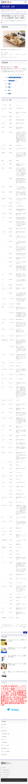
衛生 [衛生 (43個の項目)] (23, 701)
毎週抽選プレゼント (6, 748)
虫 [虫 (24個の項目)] (16, 701)
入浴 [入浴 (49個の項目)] (12, 693)
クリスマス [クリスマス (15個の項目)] (18, 688)
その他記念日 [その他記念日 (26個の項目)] (13, 686)
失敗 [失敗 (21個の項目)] (4, 695)
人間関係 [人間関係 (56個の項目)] (20, 691)
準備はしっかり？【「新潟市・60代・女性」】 (17, 671)
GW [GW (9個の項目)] (2, 686)
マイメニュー (5, 727)
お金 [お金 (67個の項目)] (5, 686)
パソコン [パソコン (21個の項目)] (18, 689)
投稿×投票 (4, 730)
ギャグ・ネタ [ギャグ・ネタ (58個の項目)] (9, 688)
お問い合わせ (5, 777)
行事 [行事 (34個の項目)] (19, 701)
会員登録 (4, 724)
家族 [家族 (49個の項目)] (24, 695)
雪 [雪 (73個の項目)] (21, 703)
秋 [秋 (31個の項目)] (18, 699)
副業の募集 (4, 742)
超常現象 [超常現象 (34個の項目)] (16, 703)
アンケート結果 (5, 745)
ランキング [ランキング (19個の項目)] (4, 691)
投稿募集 (4, 736)
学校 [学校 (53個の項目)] (20, 695)
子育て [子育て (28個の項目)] (15, 695)
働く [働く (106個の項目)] (8, 693)
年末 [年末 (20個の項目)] (6, 697)
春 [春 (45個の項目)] (4, 699)
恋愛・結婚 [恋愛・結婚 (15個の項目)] (12, 697)
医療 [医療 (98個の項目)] (19, 693)
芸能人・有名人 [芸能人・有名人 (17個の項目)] (10, 701)
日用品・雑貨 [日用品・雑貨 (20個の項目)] (20, 697)
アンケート (4, 739)
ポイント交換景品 (6, 751)
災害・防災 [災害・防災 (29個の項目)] (13, 699)
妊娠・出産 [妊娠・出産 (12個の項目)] (9, 695)
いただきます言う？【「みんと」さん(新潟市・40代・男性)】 (7, 626)
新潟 (1, 22)
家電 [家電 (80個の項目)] (3, 697)
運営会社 (4, 767)
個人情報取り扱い (6, 772)
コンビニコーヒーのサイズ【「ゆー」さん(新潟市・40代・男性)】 (20, 626)
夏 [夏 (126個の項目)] (22, 693)
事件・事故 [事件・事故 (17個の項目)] (12, 691)
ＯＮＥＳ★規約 (6, 774)
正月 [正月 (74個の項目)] (7, 699)
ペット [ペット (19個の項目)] (24, 689)
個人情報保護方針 (6, 770)
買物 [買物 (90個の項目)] (11, 703)
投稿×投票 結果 (5, 733)
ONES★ (12, 780)
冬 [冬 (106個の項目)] (15, 693)
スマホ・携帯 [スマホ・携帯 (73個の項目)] (9, 689)
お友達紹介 (4, 754)
